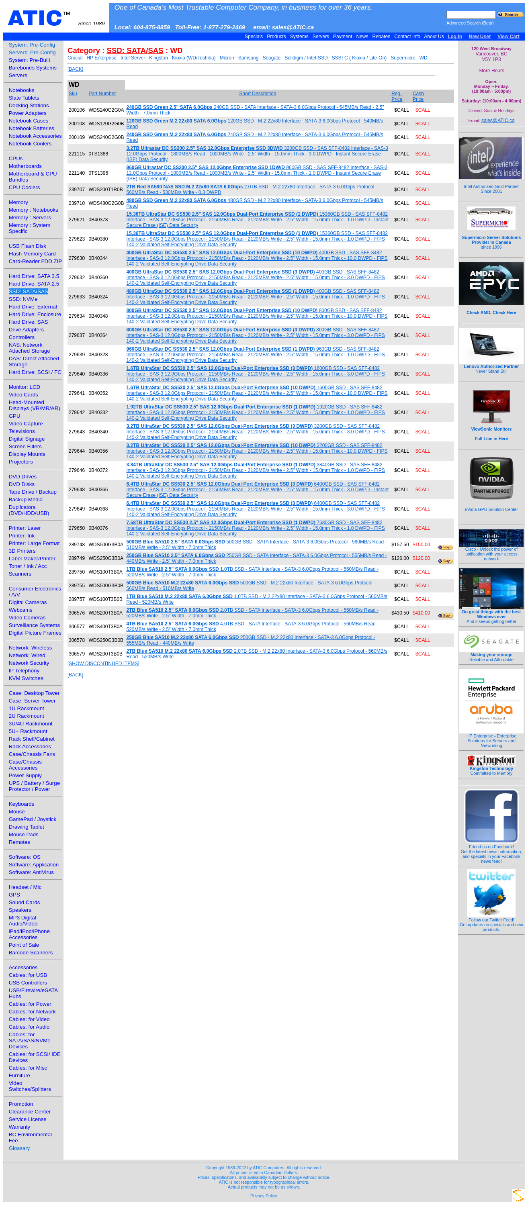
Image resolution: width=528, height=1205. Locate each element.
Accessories (23, 967)
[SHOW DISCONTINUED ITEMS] (103, 663)
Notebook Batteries (31, 128)
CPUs (16, 158)
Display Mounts (27, 454)
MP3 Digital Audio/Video (23, 921)
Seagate (271, 58)
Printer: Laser (25, 528)
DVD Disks (22, 484)
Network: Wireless (30, 648)
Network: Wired (27, 655)
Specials (254, 36)
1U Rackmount (26, 708)
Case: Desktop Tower (34, 693)
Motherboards (25, 166)
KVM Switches (26, 678)
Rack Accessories (30, 746)
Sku (73, 93)
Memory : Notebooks (33, 210)
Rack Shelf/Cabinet (32, 739)
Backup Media (26, 499)
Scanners (20, 574)
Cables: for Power (30, 1004)
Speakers (20, 910)
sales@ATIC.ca (498, 120)
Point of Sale (24, 945)
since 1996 (491, 237)
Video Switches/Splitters (30, 1086)
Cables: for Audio (29, 1027)
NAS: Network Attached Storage (29, 348)
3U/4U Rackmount (31, 724)
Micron (227, 58)
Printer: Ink (22, 536)
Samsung (248, 58)
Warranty (20, 1127)
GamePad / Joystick (33, 819)
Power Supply (25, 775)
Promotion (21, 1104)
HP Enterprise (101, 58)
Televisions (22, 431)
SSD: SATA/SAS (28, 291)
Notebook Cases (29, 121)
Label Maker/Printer (32, 559)
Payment (343, 36)
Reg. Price (396, 96)
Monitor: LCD (25, 387)
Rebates (381, 36)
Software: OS (25, 857)
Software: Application (34, 865)
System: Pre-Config (32, 45)
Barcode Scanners (31, 953)
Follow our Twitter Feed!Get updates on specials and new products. (491, 922)
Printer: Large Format (34, 543)
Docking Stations (29, 105)
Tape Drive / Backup (33, 492)
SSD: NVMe (23, 299)
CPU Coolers (24, 187)
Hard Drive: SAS (28, 322)
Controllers (22, 337)
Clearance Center (30, 1112)
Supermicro (403, 58)
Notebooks (22, 90)
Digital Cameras (28, 602)
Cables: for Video (29, 1019)
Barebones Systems (33, 68)
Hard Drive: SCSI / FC (35, 372)
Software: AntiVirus (31, 872)
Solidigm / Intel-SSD (305, 58)
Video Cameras (27, 618)
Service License (28, 1119)
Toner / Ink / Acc (28, 566)
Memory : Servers (30, 217)
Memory (18, 202)
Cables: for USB (28, 975)
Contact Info (407, 36)
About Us (434, 36)
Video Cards (23, 395)
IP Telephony (24, 671)
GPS (14, 895)
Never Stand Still (491, 367)
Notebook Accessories (35, 136)
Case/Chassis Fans (32, 754)
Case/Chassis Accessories (25, 765)
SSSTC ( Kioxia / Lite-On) (359, 58)
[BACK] (75, 69)
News (362, 36)
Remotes (19, 842)
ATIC (56, 18)
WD (424, 58)
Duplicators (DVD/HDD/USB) (29, 510)
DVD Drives (23, 477)
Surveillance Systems (34, 625)
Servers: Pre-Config (32, 52)
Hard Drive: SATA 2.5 (34, 284)
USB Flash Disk (27, 246)
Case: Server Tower (32, 701)
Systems (299, 36)
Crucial (75, 58)
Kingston (158, 58)
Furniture (19, 1075)
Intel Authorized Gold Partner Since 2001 (491, 184)
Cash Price (418, 96)
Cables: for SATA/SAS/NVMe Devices (30, 1040)
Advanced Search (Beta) (470, 22)
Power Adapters (28, 113)
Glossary (19, 1148)
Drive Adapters (26, 330)
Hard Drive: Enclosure (35, 314)
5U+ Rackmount (28, 731)
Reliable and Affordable (491, 655)
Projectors (21, 462)
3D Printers (22, 551)
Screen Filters (25, 446)
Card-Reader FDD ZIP (35, 261)
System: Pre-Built (29, 60)
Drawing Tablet (26, 827)
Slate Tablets (24, 98)
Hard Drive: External (33, 307)
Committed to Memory (491, 769)
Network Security (29, 663)
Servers (320, 36)
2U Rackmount (26, 716)
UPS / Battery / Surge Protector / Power (34, 786)
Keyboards (22, 804)
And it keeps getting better (491, 614)
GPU (14, 416)
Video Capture (26, 424)
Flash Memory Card (32, 254)
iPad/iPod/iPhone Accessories (29, 934)
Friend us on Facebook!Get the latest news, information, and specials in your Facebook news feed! (491, 852)
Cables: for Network (32, 1012)
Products (276, 36)
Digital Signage (27, 439)
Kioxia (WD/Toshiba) (194, 58)
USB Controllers (28, 983)
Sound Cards (24, 902)
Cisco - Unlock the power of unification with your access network (491, 552)
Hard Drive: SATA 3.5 (34, 276)
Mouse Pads (24, 834)
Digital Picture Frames (35, 633)
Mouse (17, 812)
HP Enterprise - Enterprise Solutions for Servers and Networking (491, 738)
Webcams (21, 610)
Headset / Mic (25, 887)
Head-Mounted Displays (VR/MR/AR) (34, 405)
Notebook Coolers (30, 144)
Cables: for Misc (28, 1068)
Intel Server (133, 58)
